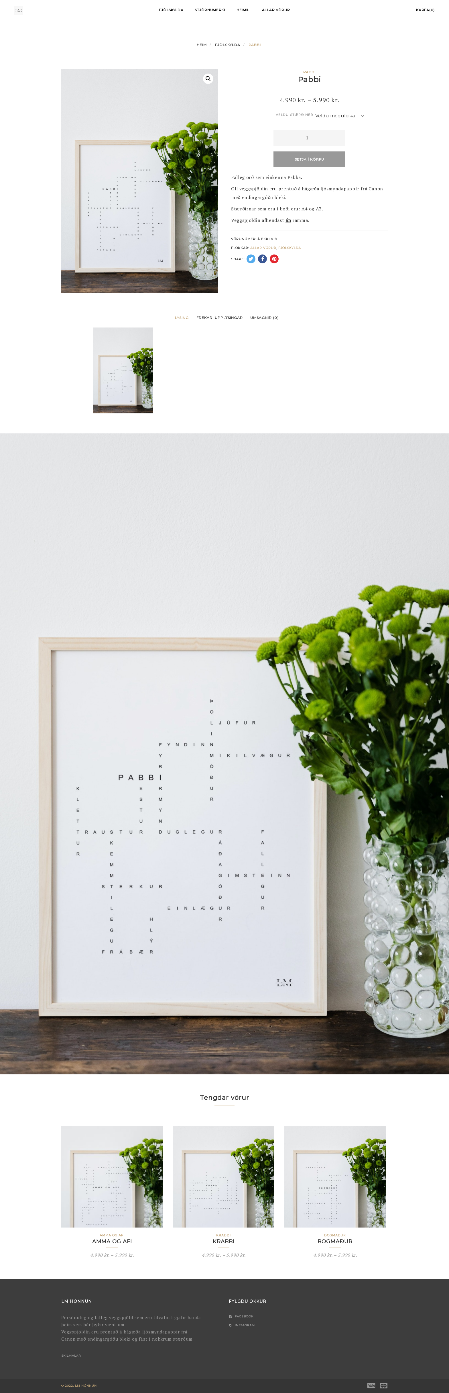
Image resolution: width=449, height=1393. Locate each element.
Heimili (244, 10)
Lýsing (182, 317)
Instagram (242, 1325)
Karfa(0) (425, 10)
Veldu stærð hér (295, 115)
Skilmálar (71, 1356)
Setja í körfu (309, 159)
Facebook (241, 1316)
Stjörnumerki (210, 10)
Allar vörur (276, 10)
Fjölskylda (171, 10)
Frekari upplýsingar (219, 317)
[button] (208, 79)
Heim (202, 45)
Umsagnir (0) (264, 317)
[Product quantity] (309, 138)
